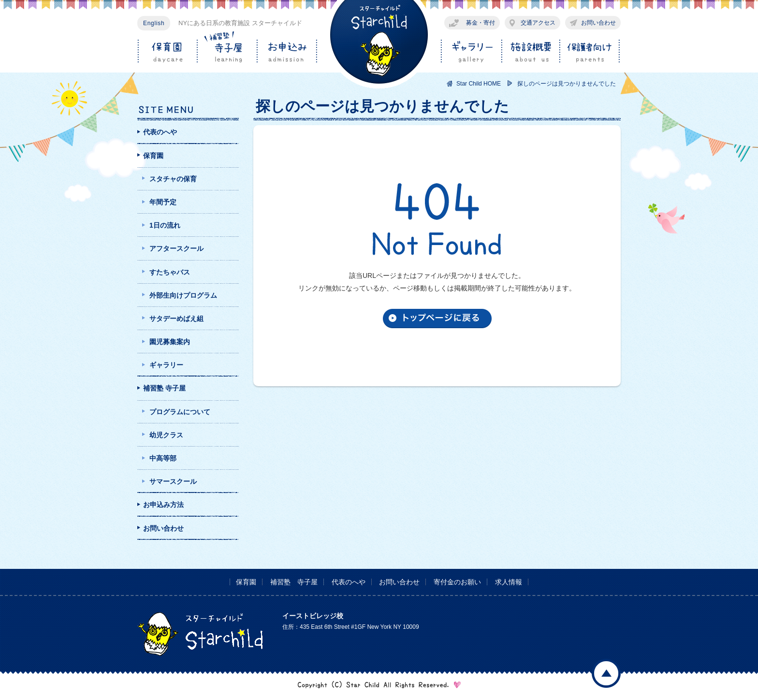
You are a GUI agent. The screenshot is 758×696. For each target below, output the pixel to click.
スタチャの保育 (173, 179)
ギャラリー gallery (469, 51)
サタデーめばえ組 (176, 318)
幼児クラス (166, 435)
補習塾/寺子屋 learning (226, 51)
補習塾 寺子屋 (164, 388)
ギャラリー (166, 365)
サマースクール (173, 481)
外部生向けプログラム (183, 295)
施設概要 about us (529, 51)
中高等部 (162, 458)
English (153, 23)
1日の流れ (164, 225)
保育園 (153, 156)
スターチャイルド (379, 44)
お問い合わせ (598, 22)
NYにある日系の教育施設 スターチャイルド (240, 23)
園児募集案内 (169, 342)
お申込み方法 (163, 504)
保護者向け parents (589, 51)
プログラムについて (179, 412)
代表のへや (160, 132)
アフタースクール (176, 248)
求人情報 (508, 582)
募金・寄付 (480, 22)
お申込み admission (286, 51)
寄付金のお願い (457, 582)
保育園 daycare (167, 51)
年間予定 (162, 202)
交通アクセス (538, 22)
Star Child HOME (478, 83)
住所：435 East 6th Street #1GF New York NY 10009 (350, 627)
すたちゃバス (169, 272)
